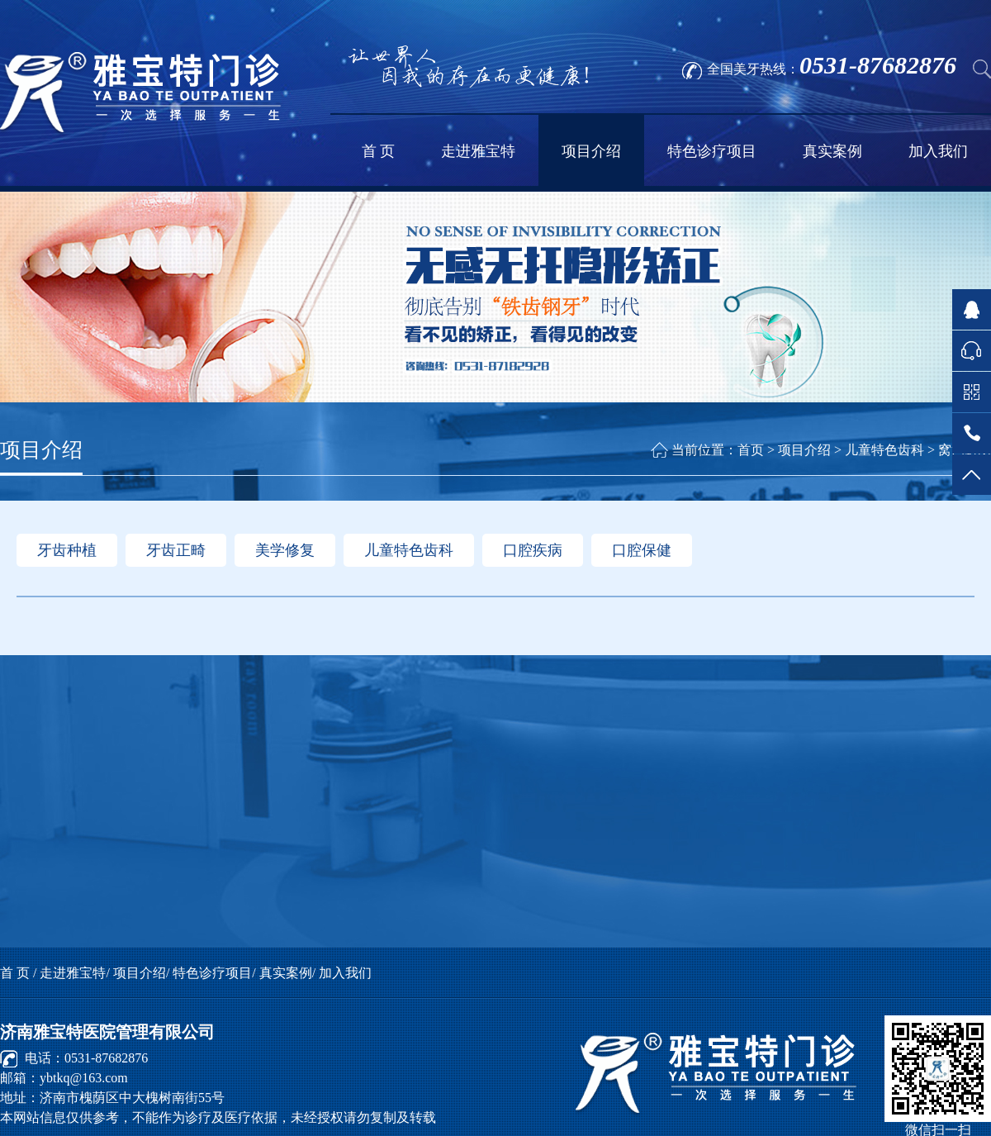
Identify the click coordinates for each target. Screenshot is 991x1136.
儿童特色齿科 (408, 550)
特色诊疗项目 (711, 151)
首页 (750, 450)
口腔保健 (641, 550)
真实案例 (832, 151)
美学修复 (285, 550)
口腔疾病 (532, 550)
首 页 (379, 151)
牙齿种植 (67, 550)
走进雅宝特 (478, 151)
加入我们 (938, 151)
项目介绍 (591, 151)
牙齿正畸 (176, 550)
